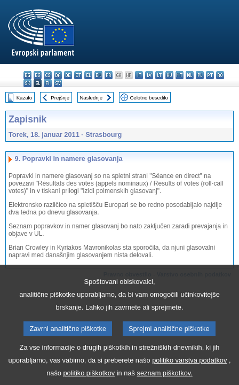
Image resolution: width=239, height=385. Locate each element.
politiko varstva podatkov (189, 371)
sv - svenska (58, 83)
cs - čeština (48, 75)
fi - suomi (48, 83)
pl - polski (200, 75)
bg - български (27, 75)
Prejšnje (60, 98)
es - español (38, 75)
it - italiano (139, 75)
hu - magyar (169, 75)
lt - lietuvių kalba (159, 75)
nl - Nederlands (190, 75)
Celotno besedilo (149, 98)
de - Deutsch (68, 75)
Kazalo (24, 98)
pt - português (210, 75)
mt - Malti (180, 75)
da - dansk (58, 75)
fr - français (109, 75)
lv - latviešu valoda (149, 75)
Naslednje (90, 98)
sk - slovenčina (27, 83)
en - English (98, 75)
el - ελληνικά (88, 75)
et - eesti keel (78, 75)
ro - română (220, 75)
